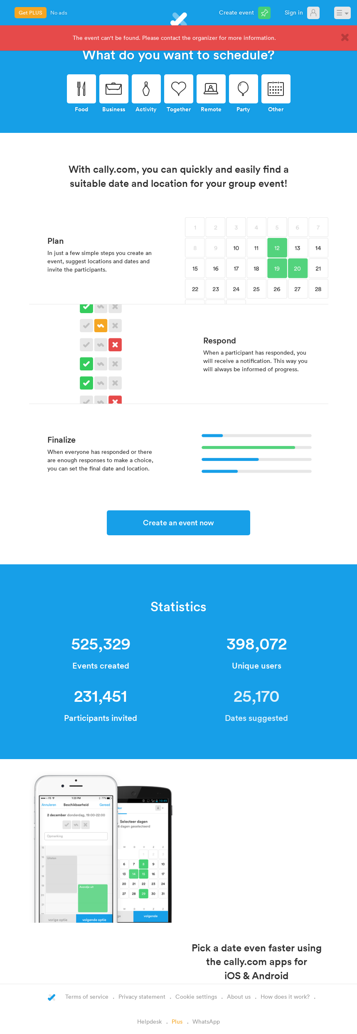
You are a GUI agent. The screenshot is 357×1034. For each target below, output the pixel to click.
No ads (58, 12)
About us (239, 996)
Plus (177, 1021)
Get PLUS (30, 12)
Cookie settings (196, 996)
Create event (236, 12)
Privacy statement (141, 996)
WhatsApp (206, 1021)
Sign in (294, 12)
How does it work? (285, 996)
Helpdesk (149, 1021)
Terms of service (86, 996)
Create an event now (178, 522)
